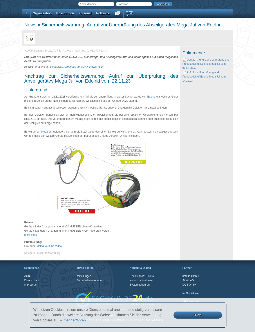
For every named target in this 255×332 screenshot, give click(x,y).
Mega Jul (46, 131)
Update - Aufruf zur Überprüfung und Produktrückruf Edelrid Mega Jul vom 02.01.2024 (206, 64)
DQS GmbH (190, 284)
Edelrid (151, 96)
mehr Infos (30, 234)
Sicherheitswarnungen (90, 280)
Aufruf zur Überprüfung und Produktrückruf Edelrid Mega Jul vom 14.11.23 (204, 76)
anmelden (163, 4)
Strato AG (188, 280)
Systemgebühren (140, 284)
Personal (85, 13)
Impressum (30, 284)
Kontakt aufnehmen (141, 280)
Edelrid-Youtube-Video (49, 246)
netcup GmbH (191, 276)
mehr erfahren (75, 320)
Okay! (198, 315)
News (30, 25)
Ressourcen (65, 13)
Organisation (42, 13)
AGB (27, 276)
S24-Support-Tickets (142, 276)
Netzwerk (103, 13)
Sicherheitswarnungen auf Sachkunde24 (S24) (77, 66)
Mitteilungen (84, 276)
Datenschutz (31, 280)
